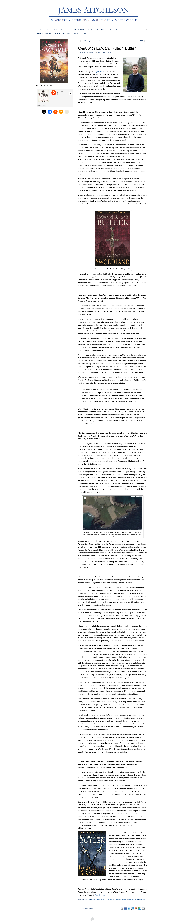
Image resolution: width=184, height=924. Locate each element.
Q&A (76, 33)
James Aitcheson (87, 52)
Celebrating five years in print (91, 41)
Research (114, 29)
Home (39, 29)
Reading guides (44, 33)
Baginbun (87, 899)
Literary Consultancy (82, 29)
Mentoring (101, 29)
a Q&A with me (100, 71)
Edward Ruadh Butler (96, 899)
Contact (85, 33)
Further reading (63, 33)
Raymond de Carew (121, 899)
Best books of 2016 (136, 41)
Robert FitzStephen (133, 899)
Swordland (142, 899)
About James (51, 29)
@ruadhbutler (99, 895)
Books (65, 30)
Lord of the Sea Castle (109, 899)
